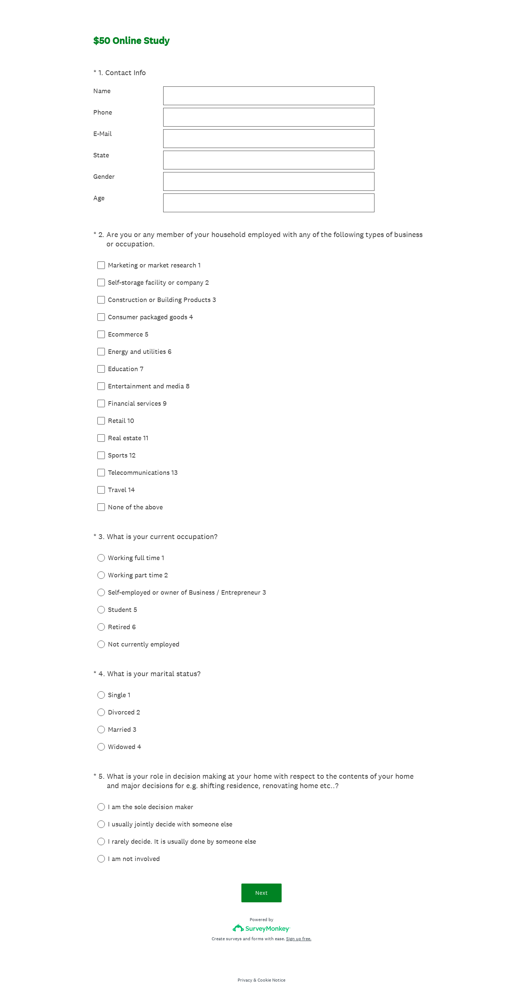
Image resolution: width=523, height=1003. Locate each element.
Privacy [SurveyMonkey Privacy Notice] (245, 980)
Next (261, 892)
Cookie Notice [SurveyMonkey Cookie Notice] (271, 980)
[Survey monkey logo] (261, 928)
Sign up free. (298, 939)
